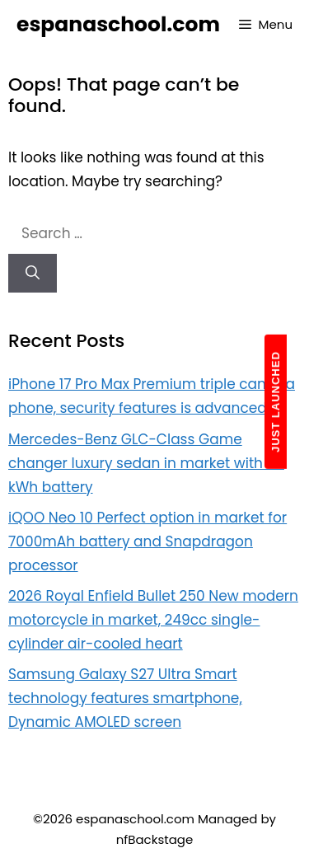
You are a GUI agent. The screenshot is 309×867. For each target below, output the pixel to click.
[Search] (32, 273)
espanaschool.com (118, 24)
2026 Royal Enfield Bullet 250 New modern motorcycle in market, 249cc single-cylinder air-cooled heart (153, 620)
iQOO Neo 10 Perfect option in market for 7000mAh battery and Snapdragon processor (147, 541)
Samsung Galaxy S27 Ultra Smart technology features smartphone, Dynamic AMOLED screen (125, 698)
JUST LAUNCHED (275, 401)
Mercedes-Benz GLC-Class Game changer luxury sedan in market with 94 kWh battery (146, 463)
